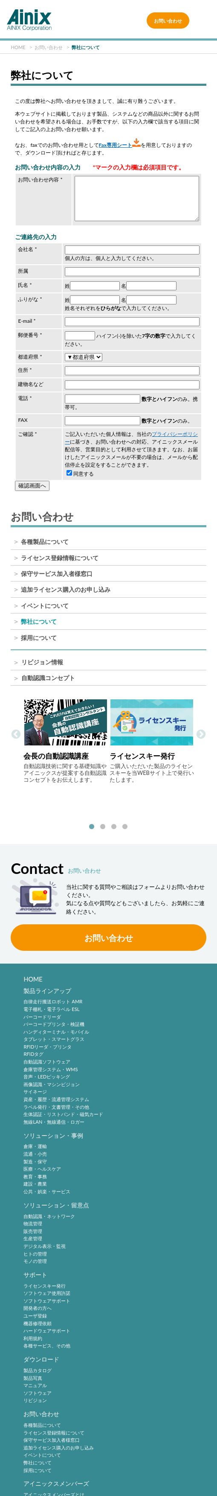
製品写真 (32, 1236)
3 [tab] (114, 819)
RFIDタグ (33, 1048)
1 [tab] (91, 819)
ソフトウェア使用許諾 (137, 1150)
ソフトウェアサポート (137, 1157)
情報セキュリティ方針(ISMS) (57, 1471)
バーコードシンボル (135, 1300)
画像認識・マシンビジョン (51, 1078)
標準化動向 (125, 1315)
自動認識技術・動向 (141, 1289)
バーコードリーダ (42, 1011)
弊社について (39, 622)
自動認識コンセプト (48, 678)
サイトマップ (164, 1471)
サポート (126, 1131)
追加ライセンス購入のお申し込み (65, 590)
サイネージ (35, 1086)
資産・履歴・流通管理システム (56, 1093)
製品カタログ (37, 1229)
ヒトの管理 (35, 1180)
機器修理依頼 (128, 1180)
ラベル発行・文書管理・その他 (56, 1101)
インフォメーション (44, 1410)
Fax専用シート (120, 145)
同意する (80, 473)
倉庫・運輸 (125, 996)
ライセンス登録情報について (59, 558)
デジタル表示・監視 (44, 1172)
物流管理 (32, 1150)
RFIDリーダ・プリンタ (47, 1041)
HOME (32, 972)
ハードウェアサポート (137, 1187)
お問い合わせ (168, 20)
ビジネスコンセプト (44, 1372)
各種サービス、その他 (137, 1202)
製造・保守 (125, 1011)
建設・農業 (125, 1033)
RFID (119, 1338)
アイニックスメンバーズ (56, 1289)
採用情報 (126, 1353)
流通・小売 (125, 1003)
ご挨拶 (30, 1394)
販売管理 (32, 1157)
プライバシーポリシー (163, 1445)
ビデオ (30, 1417)
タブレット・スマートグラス (53, 1033)
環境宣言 (163, 1458)
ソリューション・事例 (144, 984)
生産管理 (32, 1165)
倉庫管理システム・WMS (50, 1063)
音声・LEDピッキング (46, 1071)
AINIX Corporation (106, 1484)
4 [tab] (125, 819)
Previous (16, 732)
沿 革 (30, 1387)
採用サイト (125, 1372)
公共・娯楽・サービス (137, 1041)
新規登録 (32, 1308)
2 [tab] (102, 819)
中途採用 (123, 1364)
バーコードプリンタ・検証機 (53, 1018)
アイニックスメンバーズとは (53, 1300)
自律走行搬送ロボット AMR (52, 996)
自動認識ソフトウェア (46, 1056)
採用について (39, 638)
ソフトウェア (37, 1251)
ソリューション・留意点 (56, 1131)
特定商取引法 (57, 1458)
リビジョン (35, 1259)
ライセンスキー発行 (135, 1142)
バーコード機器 (130, 1323)
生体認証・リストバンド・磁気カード (63, 1108)
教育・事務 (125, 1026)
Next (200, 732)
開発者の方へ (128, 1165)
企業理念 (32, 1364)
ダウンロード (41, 1217)
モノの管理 (35, 1187)
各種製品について (45, 542)
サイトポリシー (57, 1445)
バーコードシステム (135, 1330)
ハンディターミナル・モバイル (56, 1026)
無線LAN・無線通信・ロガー (53, 1116)
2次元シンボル (129, 1308)
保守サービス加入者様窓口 (57, 574)
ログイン (32, 1315)
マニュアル (35, 1244)
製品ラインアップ (47, 984)
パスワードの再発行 (44, 1323)
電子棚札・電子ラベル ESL (51, 1003)
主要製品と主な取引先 (46, 1402)
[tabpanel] (66, 740)
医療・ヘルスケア (132, 1018)
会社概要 (32, 1379)
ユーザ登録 (125, 1172)
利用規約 (123, 1195)
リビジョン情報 (42, 663)
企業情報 (35, 1353)
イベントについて (45, 606)
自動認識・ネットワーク (49, 1142)
